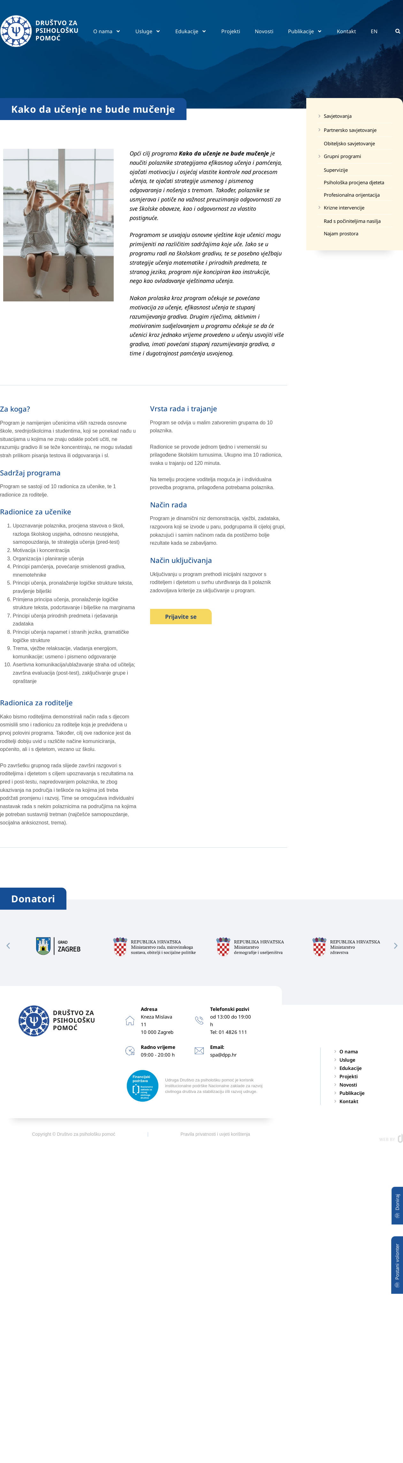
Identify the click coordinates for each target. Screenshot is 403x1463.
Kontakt (346, 31)
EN (374, 31)
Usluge (148, 31)
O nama (107, 31)
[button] (397, 31)
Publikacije (305, 31)
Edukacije (191, 31)
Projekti (230, 31)
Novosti (264, 31)
